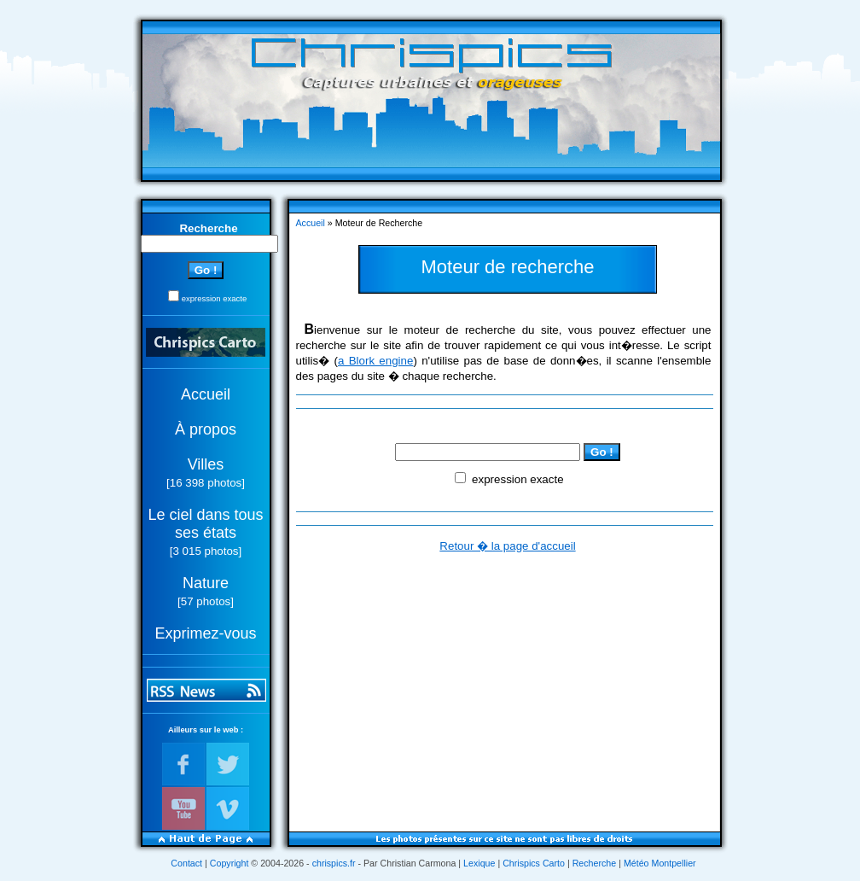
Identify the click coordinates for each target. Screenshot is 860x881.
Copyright (229, 863)
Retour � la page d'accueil (507, 546)
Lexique (479, 863)
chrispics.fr (334, 863)
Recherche (594, 863)
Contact (186, 863)
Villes (206, 464)
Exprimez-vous (205, 633)
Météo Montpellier (660, 863)
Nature (206, 583)
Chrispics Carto (534, 863)
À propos (205, 429)
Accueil (205, 394)
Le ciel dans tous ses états (205, 523)
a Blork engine (375, 360)
